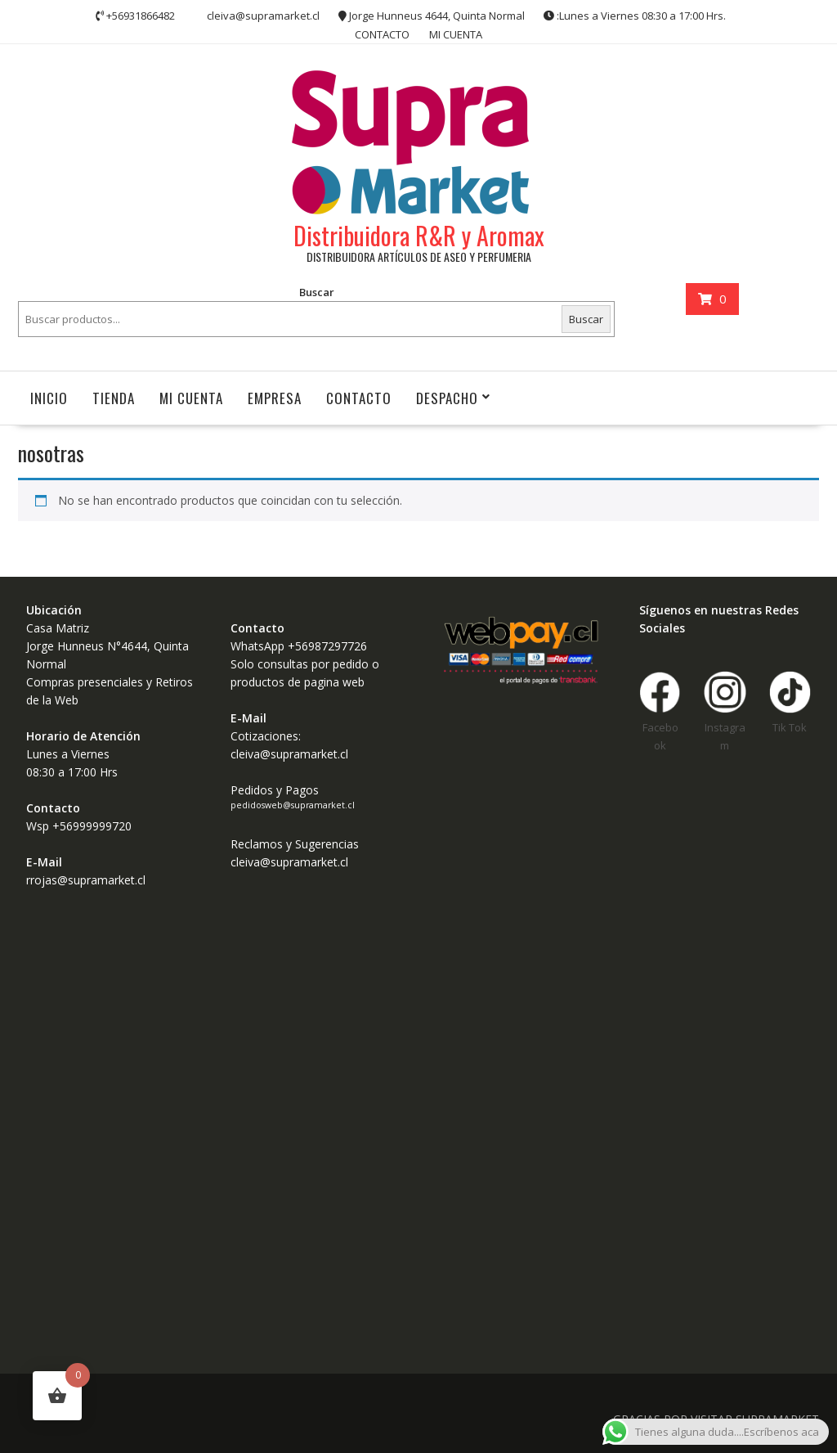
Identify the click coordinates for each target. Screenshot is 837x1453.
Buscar (316, 292)
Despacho (447, 398)
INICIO (49, 398)
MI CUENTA (455, 34)
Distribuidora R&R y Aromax (418, 235)
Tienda (113, 398)
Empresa (275, 398)
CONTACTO (382, 34)
